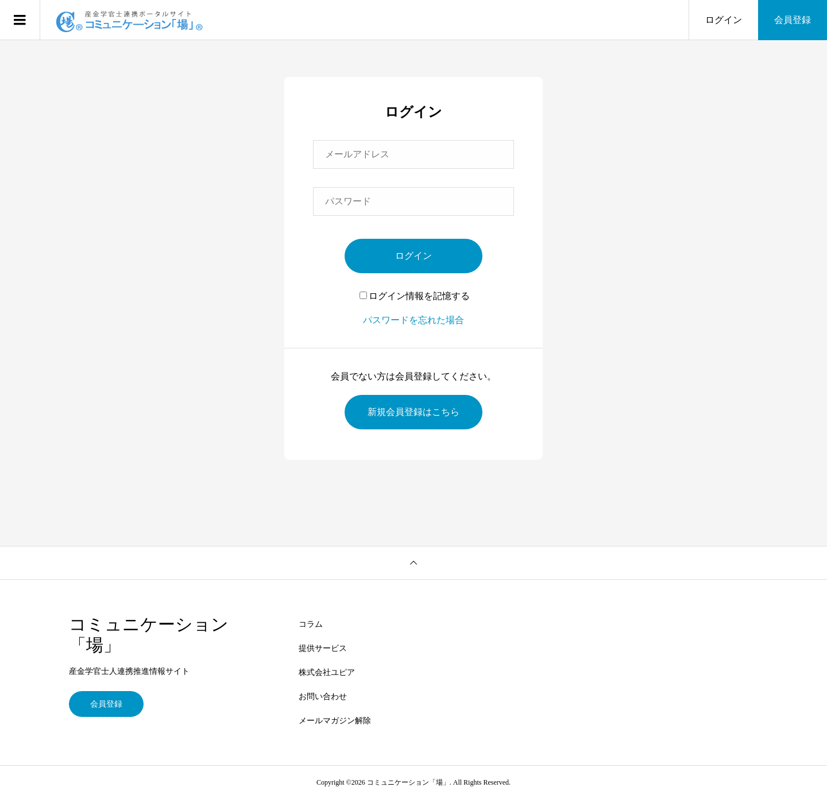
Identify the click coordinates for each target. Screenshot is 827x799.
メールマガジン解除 (335, 720)
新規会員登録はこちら (413, 412)
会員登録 (792, 20)
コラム (311, 624)
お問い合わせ (323, 696)
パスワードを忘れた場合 (413, 320)
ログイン (723, 20)
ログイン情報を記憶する (415, 296)
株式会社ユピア (327, 672)
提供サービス (323, 648)
